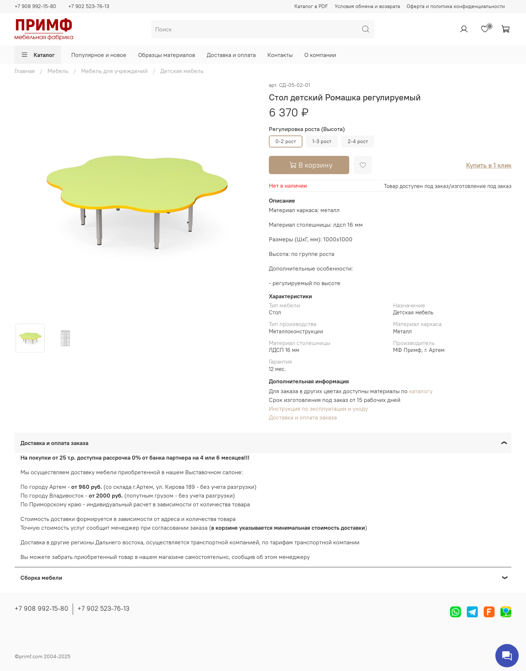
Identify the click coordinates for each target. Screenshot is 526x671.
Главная (25, 70)
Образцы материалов (166, 54)
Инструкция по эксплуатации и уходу (318, 408)
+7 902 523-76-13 (88, 6)
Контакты (280, 54)
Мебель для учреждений (114, 70)
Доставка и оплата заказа (303, 417)
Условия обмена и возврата (367, 6)
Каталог (38, 54)
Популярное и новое (98, 54)
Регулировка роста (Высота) (307, 129)
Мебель (57, 70)
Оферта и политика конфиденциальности (456, 6)
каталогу (420, 391)
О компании (320, 54)
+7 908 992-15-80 (35, 6)
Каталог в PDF (311, 6)
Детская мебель (181, 70)
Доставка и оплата (231, 54)
